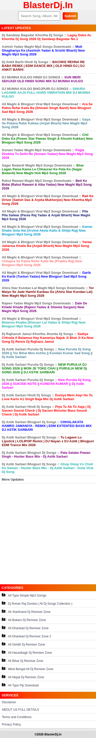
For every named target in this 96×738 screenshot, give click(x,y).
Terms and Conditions (16, 717)
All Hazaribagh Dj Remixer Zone (27, 652)
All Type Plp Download (20, 685)
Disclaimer (9, 702)
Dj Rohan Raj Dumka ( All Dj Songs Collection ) (37, 603)
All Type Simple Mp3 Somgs (24, 595)
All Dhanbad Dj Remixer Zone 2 (26, 636)
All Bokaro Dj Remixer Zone (24, 619)
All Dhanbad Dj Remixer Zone (25, 628)
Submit (70, 16)
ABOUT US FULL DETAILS (20, 709)
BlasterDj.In (48, 5)
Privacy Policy (11, 724)
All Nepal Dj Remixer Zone (23, 677)
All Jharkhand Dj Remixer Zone (26, 611)
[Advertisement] (48, 534)
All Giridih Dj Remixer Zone (23, 644)
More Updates (13, 479)
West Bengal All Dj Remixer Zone (27, 668)
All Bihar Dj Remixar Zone (22, 660)
